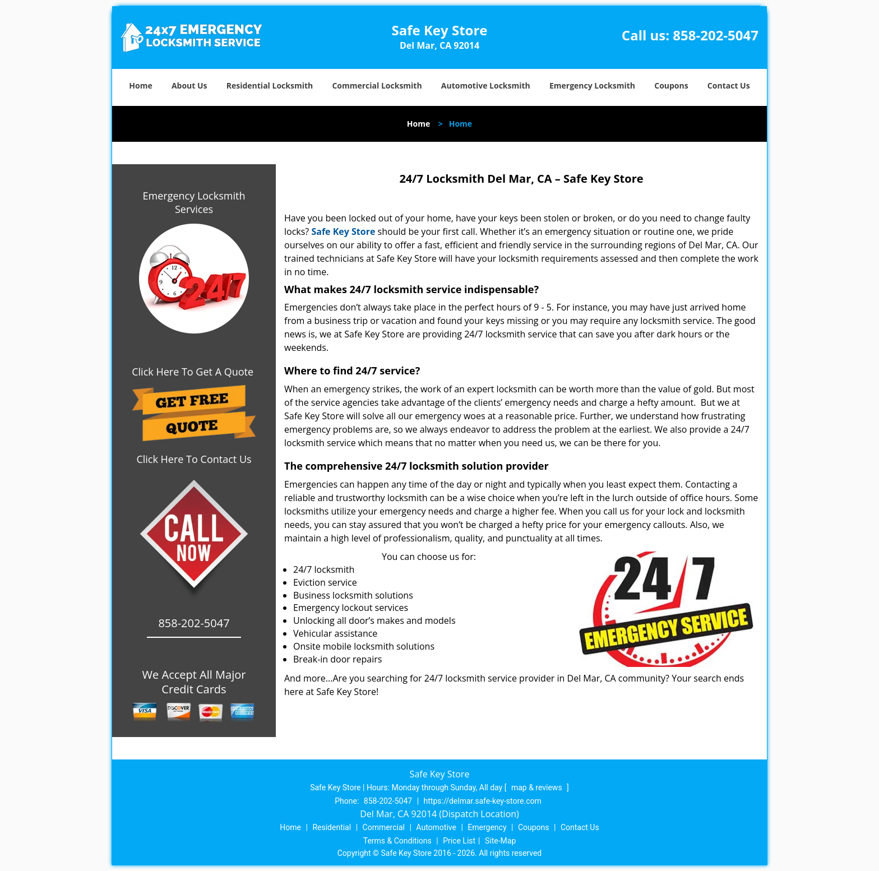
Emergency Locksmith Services (194, 202)
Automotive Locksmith (485, 85)
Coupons (671, 85)
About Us (189, 85)
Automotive (436, 827)
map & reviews (537, 787)
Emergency (487, 827)
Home (140, 85)
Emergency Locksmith (592, 85)
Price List (459, 840)
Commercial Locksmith (377, 85)
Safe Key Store (343, 231)
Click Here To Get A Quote (194, 371)
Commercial (384, 827)
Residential (331, 827)
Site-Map (500, 840)
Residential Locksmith (269, 85)
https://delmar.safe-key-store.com (483, 800)
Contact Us (728, 85)
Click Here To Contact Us (193, 459)
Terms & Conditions (397, 840)
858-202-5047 (715, 35)
